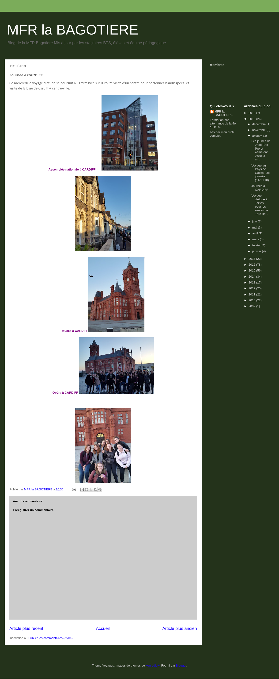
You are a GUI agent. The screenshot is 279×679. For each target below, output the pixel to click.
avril (255, 233)
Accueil (103, 628)
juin (255, 221)
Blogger (181, 665)
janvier (257, 251)
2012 (252, 288)
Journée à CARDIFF (259, 187)
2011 (252, 294)
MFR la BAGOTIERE (72, 30)
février (257, 245)
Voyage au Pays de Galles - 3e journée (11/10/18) (260, 173)
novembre (259, 130)
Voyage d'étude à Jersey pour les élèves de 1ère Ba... (259, 205)
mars (256, 239)
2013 (252, 282)
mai (255, 227)
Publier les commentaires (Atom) (50, 638)
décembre (259, 124)
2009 (252, 306)
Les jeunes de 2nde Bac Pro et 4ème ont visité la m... (260, 150)
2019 (252, 113)
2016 (252, 264)
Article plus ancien (179, 628)
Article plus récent (26, 628)
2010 (252, 300)
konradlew (153, 665)
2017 (252, 258)
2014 (252, 276)
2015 (252, 270)
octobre (257, 136)
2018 (252, 119)
